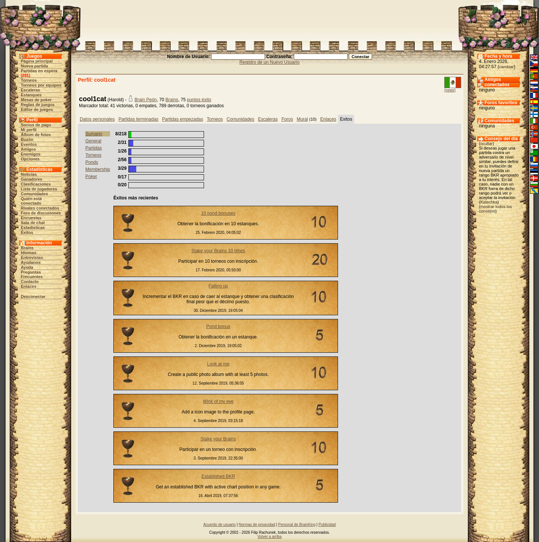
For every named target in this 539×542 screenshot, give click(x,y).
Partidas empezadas (182, 119)
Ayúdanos (31, 262)
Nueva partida (34, 66)
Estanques (31, 95)
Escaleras (30, 90)
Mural (302, 119)
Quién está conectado (31, 200)
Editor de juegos (37, 109)
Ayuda (27, 267)
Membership (97, 169)
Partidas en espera (39, 71)
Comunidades (34, 194)
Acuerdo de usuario (219, 525)
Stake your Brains (218, 439)
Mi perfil (29, 129)
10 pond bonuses (218, 213)
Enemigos (31, 154)
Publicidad (327, 525)
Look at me (218, 364)
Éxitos (27, 232)
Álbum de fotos (36, 134)
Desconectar (33, 296)
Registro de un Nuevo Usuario (270, 62)
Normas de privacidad (257, 525)
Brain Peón (145, 99)
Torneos (29, 80)
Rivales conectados (40, 208)
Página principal (37, 61)
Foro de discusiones (41, 213)
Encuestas (31, 218)
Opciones (30, 159)
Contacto (30, 281)
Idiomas (29, 252)
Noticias (29, 174)
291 (25, 75)
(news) (450, 90)
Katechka (488, 202)
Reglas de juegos (38, 104)
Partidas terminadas (138, 119)
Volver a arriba (269, 537)
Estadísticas (33, 227)
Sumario (93, 133)
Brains (27, 248)
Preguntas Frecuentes (32, 274)
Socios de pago (36, 125)
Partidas (93, 148)
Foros (287, 119)
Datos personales (97, 119)
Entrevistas (32, 257)
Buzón (27, 139)
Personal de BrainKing (297, 525)
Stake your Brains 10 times (218, 250)
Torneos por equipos (41, 85)
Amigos (28, 149)
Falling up (218, 286)
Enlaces (29, 286)
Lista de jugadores (39, 189)
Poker (91, 176)
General (93, 141)
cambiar (506, 66)
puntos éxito (199, 99)
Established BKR (218, 476)
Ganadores (31, 179)
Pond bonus (218, 326)
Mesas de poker (36, 99)
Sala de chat (33, 222)
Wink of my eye (218, 401)
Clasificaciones (36, 184)
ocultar (486, 143)
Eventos (29, 144)
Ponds (91, 162)
